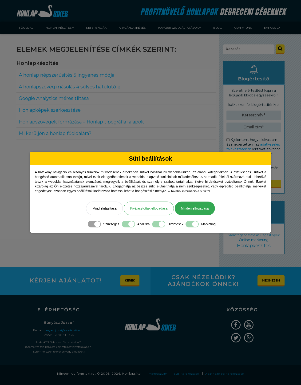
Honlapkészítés (253, 248)
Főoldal (26, 27)
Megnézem (270, 283)
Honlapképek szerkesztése (50, 110)
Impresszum (155, 376)
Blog (217, 27)
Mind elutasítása (104, 208)
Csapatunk (243, 27)
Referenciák (96, 27)
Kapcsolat (273, 27)
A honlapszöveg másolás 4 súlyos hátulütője (69, 87)
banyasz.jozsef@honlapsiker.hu (64, 333)
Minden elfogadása (195, 208)
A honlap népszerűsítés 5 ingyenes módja (67, 75)
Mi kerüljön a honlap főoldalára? (55, 133)
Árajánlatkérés (132, 27)
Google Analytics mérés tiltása (54, 98)
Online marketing (259, 241)
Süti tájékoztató (185, 376)
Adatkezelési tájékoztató (226, 376)
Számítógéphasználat (248, 236)
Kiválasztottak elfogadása (148, 208)
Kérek (128, 283)
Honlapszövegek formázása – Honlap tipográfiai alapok (81, 122)
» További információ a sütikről (190, 191)
